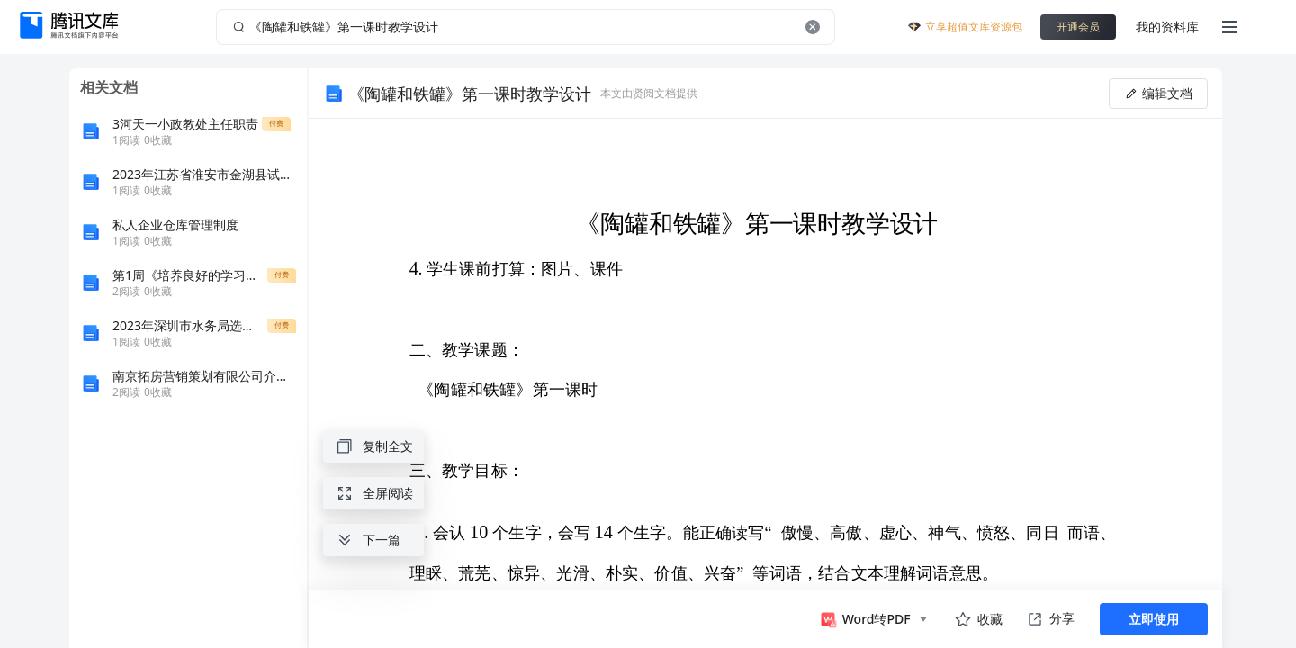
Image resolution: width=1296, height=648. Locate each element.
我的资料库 (1167, 26)
